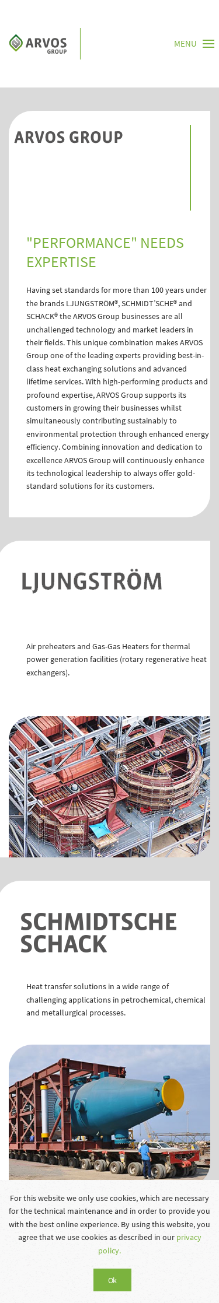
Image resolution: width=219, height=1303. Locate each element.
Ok (112, 1280)
